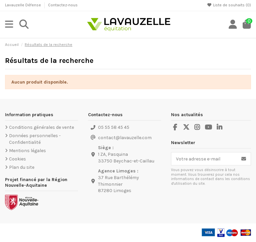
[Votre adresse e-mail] (204, 158)
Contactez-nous (63, 5)
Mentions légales (27, 150)
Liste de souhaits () (229, 5)
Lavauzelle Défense (23, 5)
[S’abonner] (244, 158)
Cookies (17, 159)
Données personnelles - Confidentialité (35, 139)
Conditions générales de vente (41, 127)
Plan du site (21, 167)
